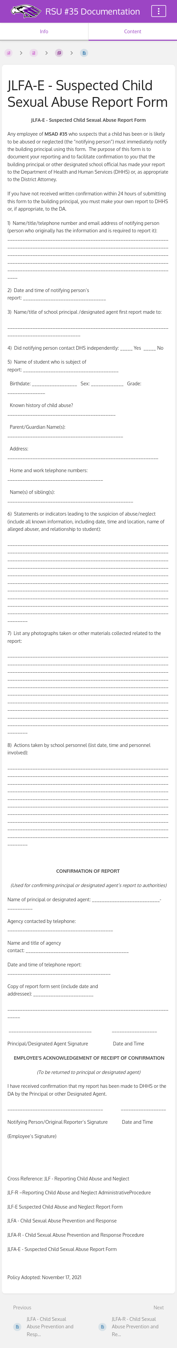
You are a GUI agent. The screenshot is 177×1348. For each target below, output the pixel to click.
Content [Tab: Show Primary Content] (132, 31)
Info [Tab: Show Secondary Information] (44, 31)
